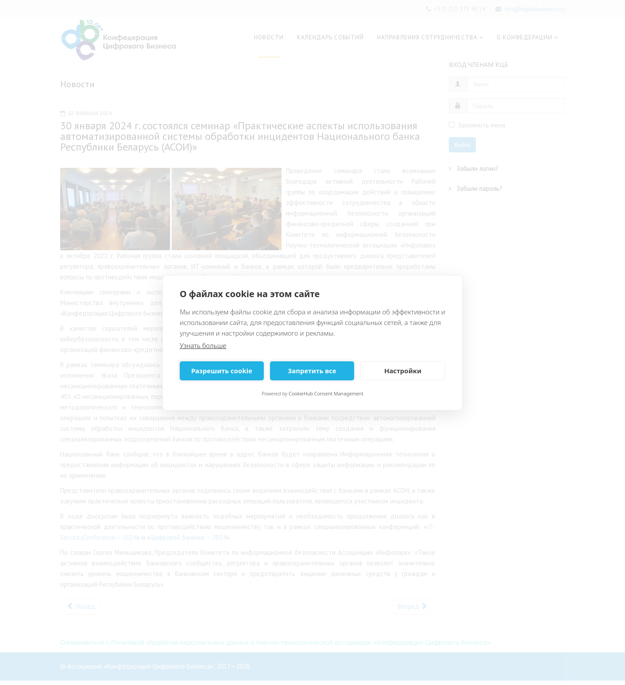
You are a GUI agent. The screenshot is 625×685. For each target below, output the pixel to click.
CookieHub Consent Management (326, 393)
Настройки (402, 370)
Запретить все (312, 370)
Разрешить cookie (221, 370)
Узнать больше (203, 345)
